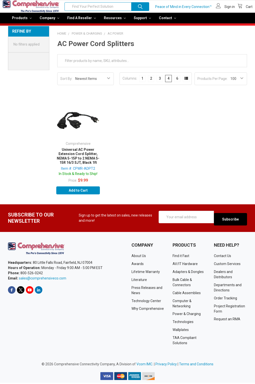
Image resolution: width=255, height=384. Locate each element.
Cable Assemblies (187, 294)
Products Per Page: (212, 82)
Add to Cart (78, 194)
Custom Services (227, 265)
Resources (115, 21)
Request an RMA (227, 320)
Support (142, 21)
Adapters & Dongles (188, 273)
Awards (137, 265)
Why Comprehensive (147, 310)
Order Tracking (225, 299)
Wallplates (181, 331)
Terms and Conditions (196, 365)
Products (22, 21)
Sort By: (66, 82)
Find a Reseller (81, 21)
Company (49, 21)
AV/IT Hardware (185, 265)
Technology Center (146, 302)
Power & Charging (187, 315)
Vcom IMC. (144, 365)
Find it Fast (181, 257)
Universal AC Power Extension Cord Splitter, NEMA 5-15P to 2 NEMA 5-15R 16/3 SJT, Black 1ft (78, 159)
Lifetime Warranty (145, 273)
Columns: (130, 82)
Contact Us (222, 257)
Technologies (183, 323)
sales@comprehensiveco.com (42, 279)
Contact (167, 21)
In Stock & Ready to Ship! (78, 177)
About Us (138, 257)
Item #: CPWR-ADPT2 (78, 172)
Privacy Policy (166, 365)
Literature (139, 281)
